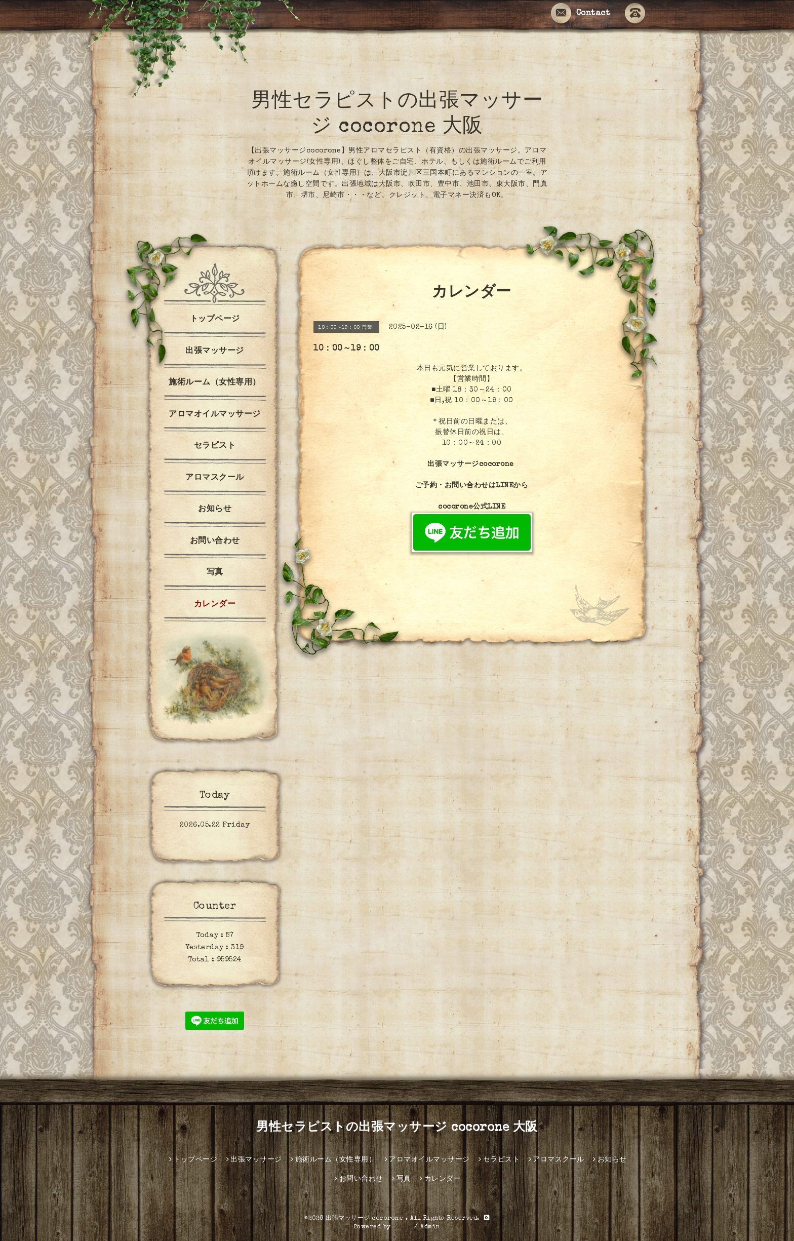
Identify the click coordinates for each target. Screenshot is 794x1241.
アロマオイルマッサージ (215, 415)
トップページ (215, 320)
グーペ (402, 1227)
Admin (430, 1227)
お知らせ (214, 510)
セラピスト (215, 446)
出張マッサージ (214, 351)
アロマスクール (214, 478)
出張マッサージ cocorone (366, 1219)
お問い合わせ (215, 541)
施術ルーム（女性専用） (215, 383)
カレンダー (215, 605)
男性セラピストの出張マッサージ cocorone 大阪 (397, 1128)
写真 (215, 573)
